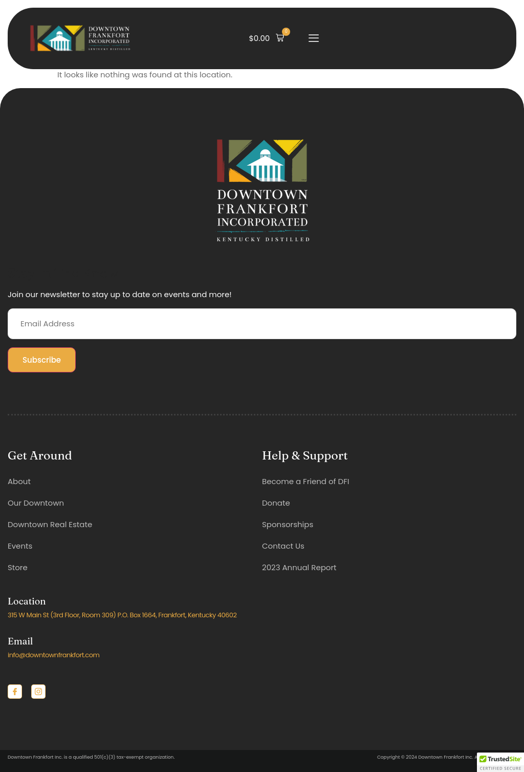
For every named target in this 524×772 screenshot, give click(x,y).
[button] (267, 38)
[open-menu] (314, 38)
